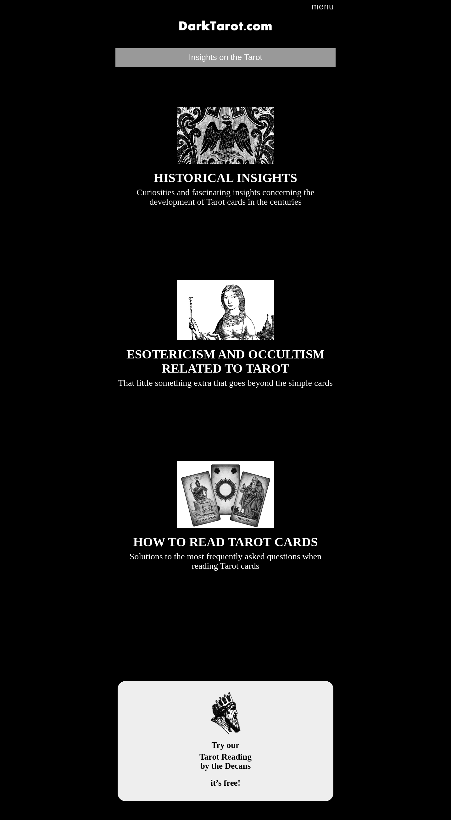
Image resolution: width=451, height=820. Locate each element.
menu (322, 6)
